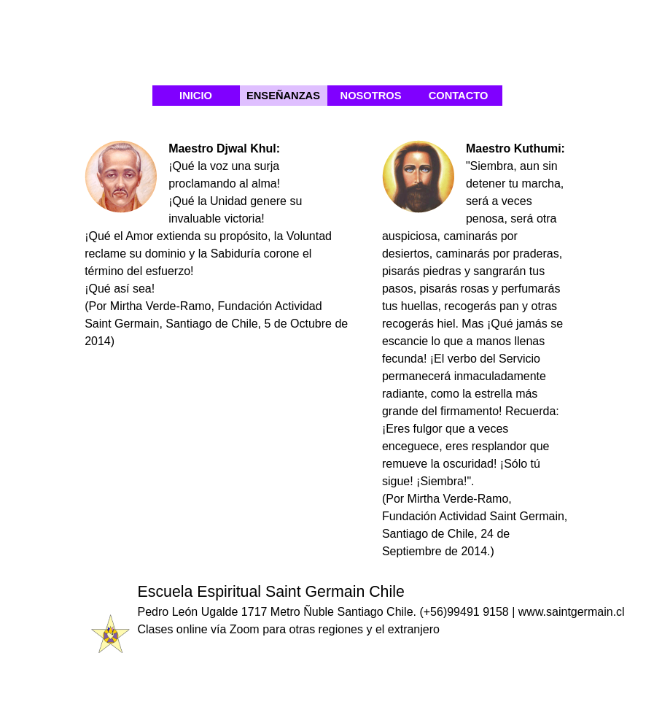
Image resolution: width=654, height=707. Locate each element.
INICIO (195, 95)
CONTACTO (458, 95)
